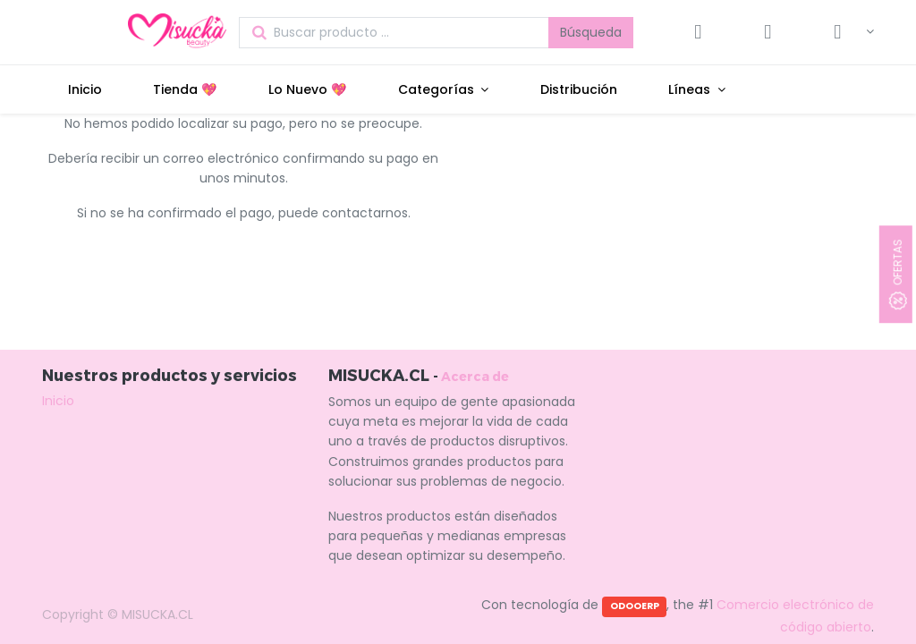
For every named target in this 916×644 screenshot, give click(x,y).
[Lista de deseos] (767, 32)
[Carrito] (697, 32)
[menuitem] (85, 89)
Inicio (58, 401)
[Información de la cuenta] (845, 32)
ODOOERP (634, 606)
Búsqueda (591, 32)
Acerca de (475, 376)
